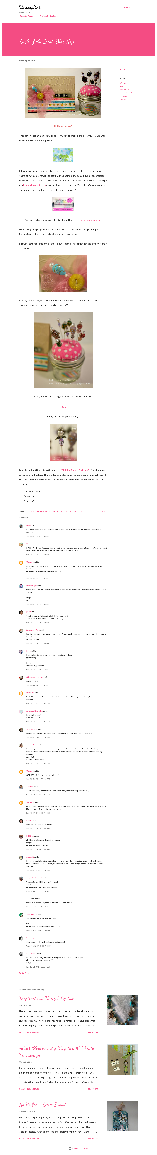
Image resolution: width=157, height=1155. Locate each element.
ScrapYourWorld (33, 630)
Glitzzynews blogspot (35, 677)
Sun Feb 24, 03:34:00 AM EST (38, 536)
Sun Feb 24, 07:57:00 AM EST (38, 578)
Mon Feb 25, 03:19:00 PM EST (38, 907)
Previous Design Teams (48, 16)
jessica (29, 612)
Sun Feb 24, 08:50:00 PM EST (38, 849)
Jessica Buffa (31, 745)
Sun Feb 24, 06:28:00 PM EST (38, 795)
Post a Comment (26, 973)
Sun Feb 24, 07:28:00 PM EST (38, 813)
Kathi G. (29, 820)
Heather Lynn (31, 585)
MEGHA (30, 836)
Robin (28, 651)
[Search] (127, 7)
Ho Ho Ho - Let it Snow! (42, 1104)
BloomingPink (29, 7)
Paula (63, 406)
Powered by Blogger (78, 1148)
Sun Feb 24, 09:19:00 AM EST (38, 622)
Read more (93, 1032)
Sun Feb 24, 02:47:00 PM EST (38, 737)
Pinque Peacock (126, 93)
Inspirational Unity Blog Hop (46, 998)
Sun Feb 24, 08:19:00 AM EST (38, 604)
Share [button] (123, 70)
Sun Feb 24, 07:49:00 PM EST (38, 828)
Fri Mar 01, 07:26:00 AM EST (38, 967)
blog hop (123, 83)
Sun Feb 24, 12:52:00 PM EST (38, 703)
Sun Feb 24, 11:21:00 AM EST (38, 685)
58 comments (33, 1089)
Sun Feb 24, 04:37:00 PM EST (38, 763)
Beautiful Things (25, 16)
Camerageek (31, 938)
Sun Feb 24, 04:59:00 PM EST (38, 779)
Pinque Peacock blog (34, 185)
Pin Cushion (124, 89)
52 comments (33, 1139)
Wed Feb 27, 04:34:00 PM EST (38, 946)
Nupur (28, 525)
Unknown (30, 562)
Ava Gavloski (31, 953)
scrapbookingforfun (34, 711)
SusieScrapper (32, 914)
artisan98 (30, 857)
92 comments (33, 1032)
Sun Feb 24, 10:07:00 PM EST (38, 870)
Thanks (122, 99)
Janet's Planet (32, 729)
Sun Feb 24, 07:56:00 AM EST (38, 554)
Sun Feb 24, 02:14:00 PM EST (38, 722)
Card (122, 86)
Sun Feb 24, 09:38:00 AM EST (38, 643)
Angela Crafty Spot (34, 878)
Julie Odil (30, 786)
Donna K (30, 544)
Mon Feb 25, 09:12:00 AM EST (38, 891)
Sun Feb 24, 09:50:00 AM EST (38, 669)
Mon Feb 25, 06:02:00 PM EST (38, 930)
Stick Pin (123, 96)
